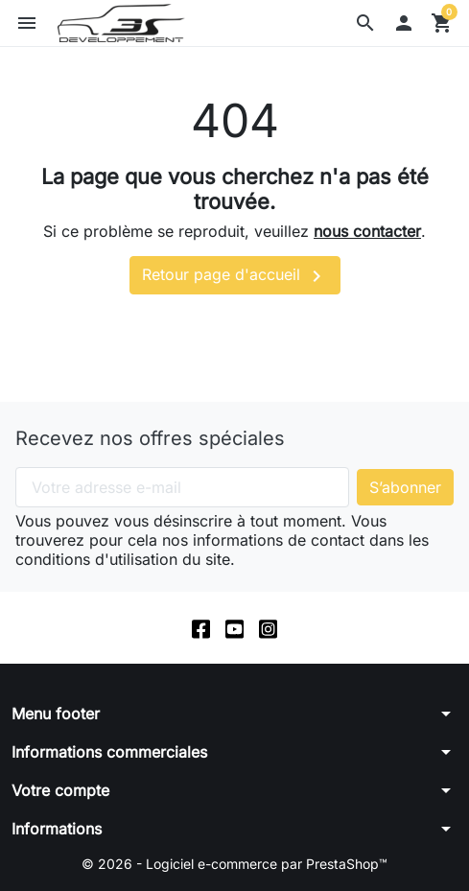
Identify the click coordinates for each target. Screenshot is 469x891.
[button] (365, 23)
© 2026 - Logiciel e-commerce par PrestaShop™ (234, 864)
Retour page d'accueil (235, 276)
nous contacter (367, 231)
